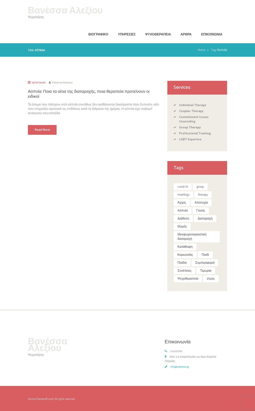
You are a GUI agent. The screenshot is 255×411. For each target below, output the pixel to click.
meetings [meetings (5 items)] (183, 194)
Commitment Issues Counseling (194, 119)
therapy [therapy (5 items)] (203, 194)
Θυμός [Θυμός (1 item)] (182, 226)
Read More (42, 130)
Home (201, 50)
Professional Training (195, 133)
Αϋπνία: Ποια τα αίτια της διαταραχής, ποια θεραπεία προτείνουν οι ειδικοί (89, 94)
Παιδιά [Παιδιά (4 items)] (182, 263)
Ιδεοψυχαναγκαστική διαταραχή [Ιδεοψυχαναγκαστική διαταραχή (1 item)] (192, 237)
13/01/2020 (38, 82)
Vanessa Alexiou (62, 82)
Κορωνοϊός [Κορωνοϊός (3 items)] (185, 255)
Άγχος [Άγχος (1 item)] (182, 202)
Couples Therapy (191, 111)
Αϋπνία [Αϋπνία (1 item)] (183, 210)
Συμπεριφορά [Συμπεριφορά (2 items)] (204, 263)
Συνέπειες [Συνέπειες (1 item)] (184, 270)
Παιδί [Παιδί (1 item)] (205, 255)
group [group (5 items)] (200, 186)
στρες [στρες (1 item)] (211, 278)
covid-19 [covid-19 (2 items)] (183, 186)
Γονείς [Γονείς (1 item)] (200, 210)
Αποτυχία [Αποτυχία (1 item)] (201, 202)
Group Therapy (190, 127)
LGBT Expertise (190, 139)
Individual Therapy (192, 105)
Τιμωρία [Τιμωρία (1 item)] (205, 270)
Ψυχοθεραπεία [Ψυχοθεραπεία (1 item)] (188, 278)
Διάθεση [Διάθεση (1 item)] (183, 218)
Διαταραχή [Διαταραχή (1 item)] (205, 218)
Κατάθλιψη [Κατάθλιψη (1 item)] (185, 247)
